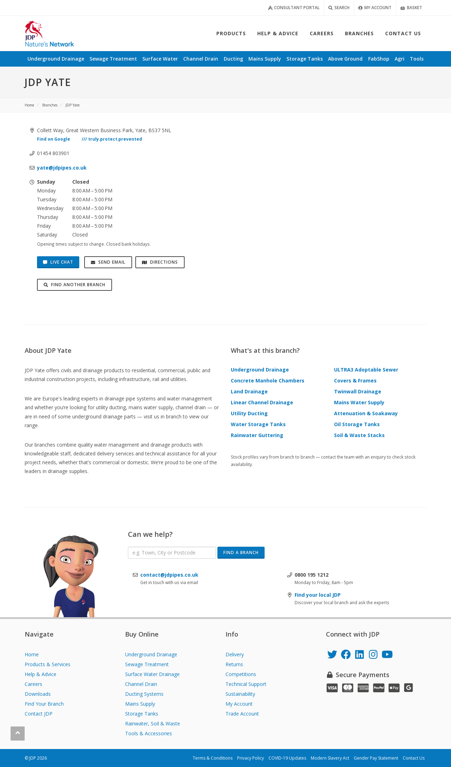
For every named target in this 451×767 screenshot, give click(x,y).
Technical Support (246, 684)
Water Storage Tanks (258, 424)
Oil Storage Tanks (357, 424)
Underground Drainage (260, 369)
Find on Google (53, 139)
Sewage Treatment (147, 664)
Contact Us (414, 758)
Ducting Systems (144, 694)
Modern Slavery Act (330, 758)
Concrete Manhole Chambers (267, 380)
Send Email (108, 262)
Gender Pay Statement (376, 758)
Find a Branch (241, 553)
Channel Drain (141, 684)
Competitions (241, 674)
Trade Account (242, 713)
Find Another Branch (74, 285)
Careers (33, 684)
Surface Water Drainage (152, 674)
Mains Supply (140, 703)
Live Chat (58, 262)
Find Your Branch (44, 703)
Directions (160, 262)
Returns (234, 664)
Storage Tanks (141, 713)
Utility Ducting (249, 413)
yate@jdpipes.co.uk (62, 167)
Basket (411, 8)
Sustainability (240, 694)
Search (339, 8)
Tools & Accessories (148, 733)
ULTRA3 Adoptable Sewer (366, 369)
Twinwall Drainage (357, 391)
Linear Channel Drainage (262, 402)
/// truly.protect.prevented (112, 139)
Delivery (235, 654)
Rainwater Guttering (257, 435)
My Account (374, 8)
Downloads (38, 694)
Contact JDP (38, 713)
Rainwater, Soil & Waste (152, 723)
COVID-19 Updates (287, 758)
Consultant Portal (294, 8)
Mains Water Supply (359, 402)
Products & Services (47, 664)
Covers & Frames (355, 380)
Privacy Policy (250, 758)
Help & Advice (40, 674)
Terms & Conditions (213, 758)
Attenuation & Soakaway (366, 413)
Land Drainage (249, 391)
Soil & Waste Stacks (359, 435)
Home (32, 654)
